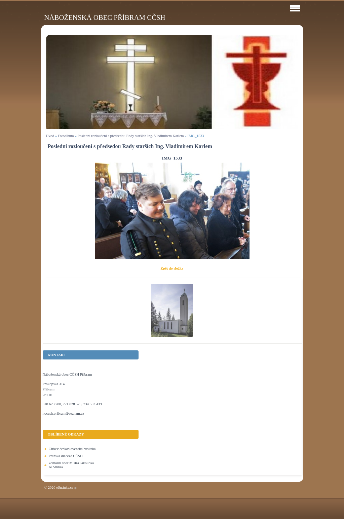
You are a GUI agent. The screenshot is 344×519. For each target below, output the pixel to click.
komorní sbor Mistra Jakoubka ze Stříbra (71, 465)
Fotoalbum (66, 136)
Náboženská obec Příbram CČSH (104, 17)
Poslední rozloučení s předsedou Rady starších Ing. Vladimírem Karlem (131, 136)
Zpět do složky (171, 268)
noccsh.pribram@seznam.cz (63, 413)
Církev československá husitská (72, 449)
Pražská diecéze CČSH (66, 456)
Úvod (50, 136)
